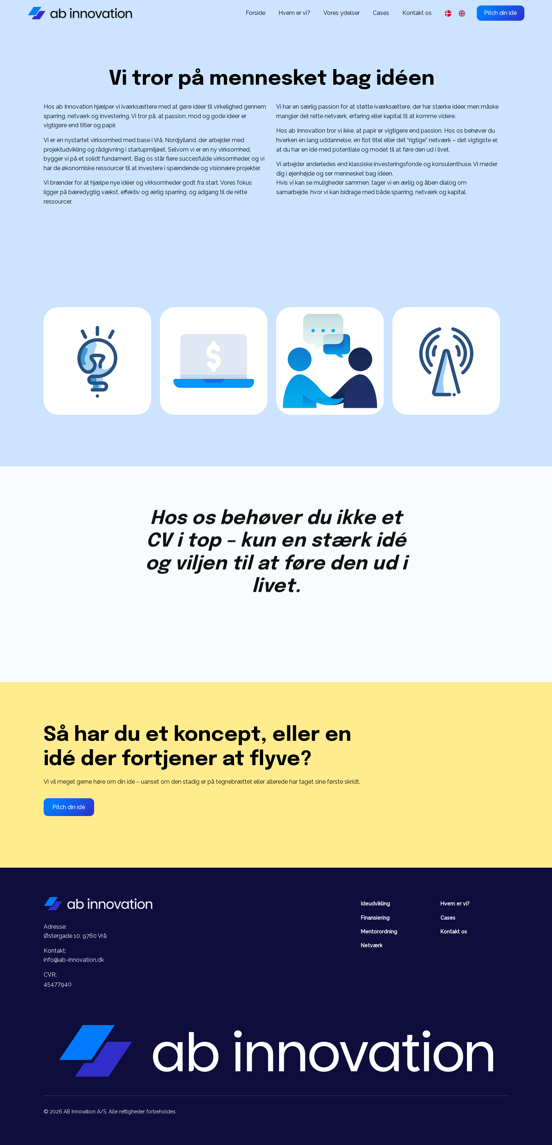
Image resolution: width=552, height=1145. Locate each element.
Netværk (371, 945)
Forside (255, 12)
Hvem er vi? (294, 12)
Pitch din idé (500, 12)
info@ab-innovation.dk (74, 959)
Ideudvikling (375, 904)
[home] (80, 13)
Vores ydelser (341, 12)
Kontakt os (417, 12)
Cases (381, 12)
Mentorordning (379, 932)
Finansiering (375, 918)
